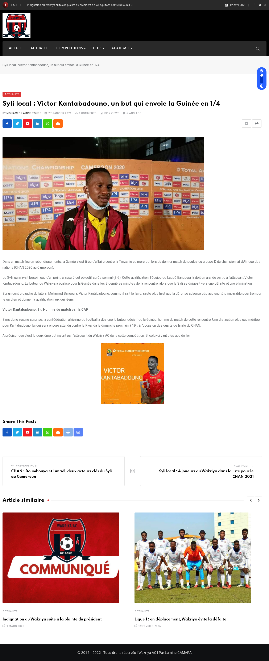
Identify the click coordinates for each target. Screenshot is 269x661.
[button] (250, 501)
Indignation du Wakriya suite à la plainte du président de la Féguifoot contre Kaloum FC (79, 5)
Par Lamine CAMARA (175, 653)
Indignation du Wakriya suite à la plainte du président (52, 620)
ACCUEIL (16, 48)
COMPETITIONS (69, 48)
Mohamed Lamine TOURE (24, 113)
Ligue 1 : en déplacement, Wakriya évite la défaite (180, 620)
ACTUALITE (39, 48)
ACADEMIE (120, 48)
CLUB (97, 48)
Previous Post (27, 466)
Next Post (241, 466)
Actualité (10, 611)
